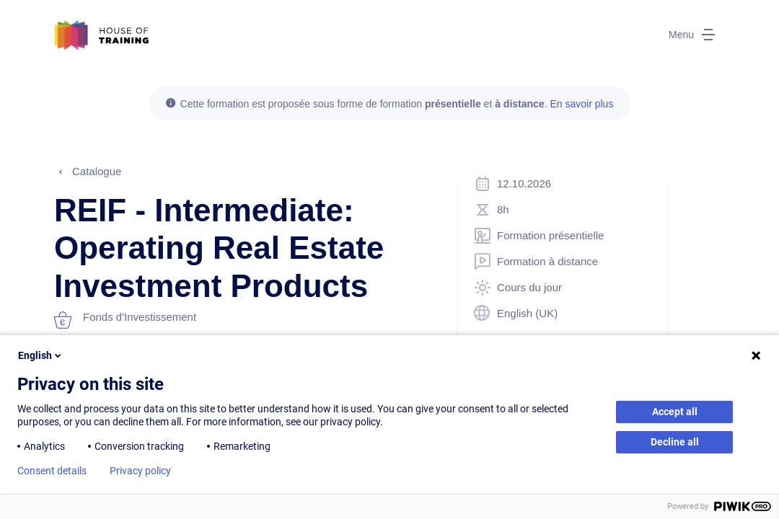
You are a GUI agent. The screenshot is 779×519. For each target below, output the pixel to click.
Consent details (52, 470)
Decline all (675, 442)
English (40, 355)
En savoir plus (581, 104)
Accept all (674, 411)
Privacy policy (140, 470)
